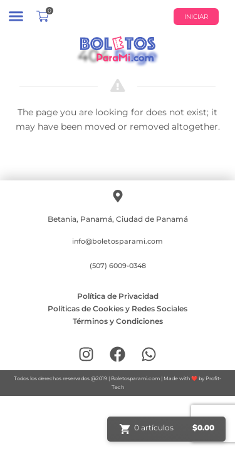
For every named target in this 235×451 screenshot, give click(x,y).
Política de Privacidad (118, 296)
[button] (16, 16)
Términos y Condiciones (118, 321)
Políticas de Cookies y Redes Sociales (117, 308)
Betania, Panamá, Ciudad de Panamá (118, 219)
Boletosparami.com (135, 378)
